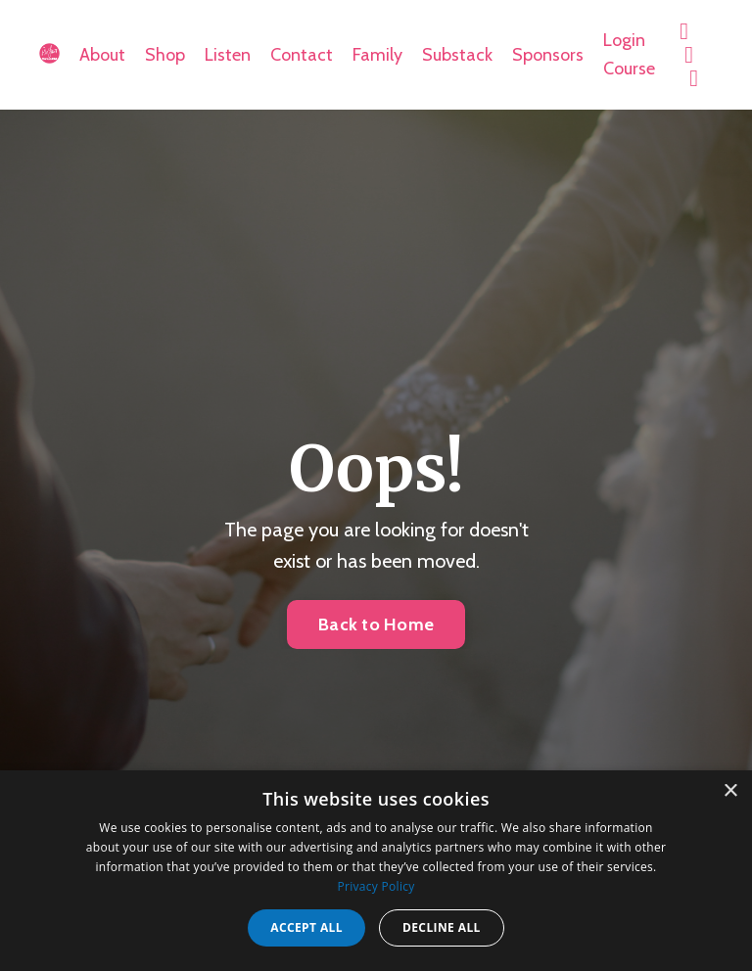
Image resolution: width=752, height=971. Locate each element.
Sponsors (548, 55)
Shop (165, 55)
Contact (301, 55)
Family (377, 55)
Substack (457, 55)
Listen (228, 55)
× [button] (730, 791)
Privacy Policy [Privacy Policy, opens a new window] (375, 886)
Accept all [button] (306, 927)
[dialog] (376, 870)
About (102, 55)
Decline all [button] (441, 927)
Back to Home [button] (376, 624)
